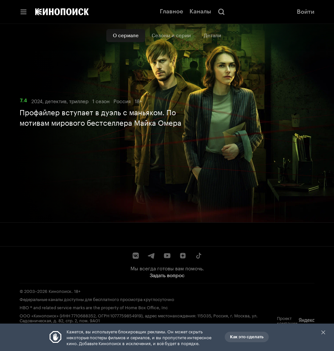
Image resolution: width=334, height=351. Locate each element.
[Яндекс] (306, 320)
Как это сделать (247, 336)
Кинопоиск (60, 290)
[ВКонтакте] (136, 256)
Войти (305, 11)
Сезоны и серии (171, 36)
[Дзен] (183, 256)
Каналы (200, 11)
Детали (212, 36)
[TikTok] (198, 256)
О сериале (126, 36)
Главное (171, 11)
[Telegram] (151, 256)
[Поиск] (221, 12)
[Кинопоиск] (62, 12)
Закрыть (323, 332)
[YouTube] (167, 256)
